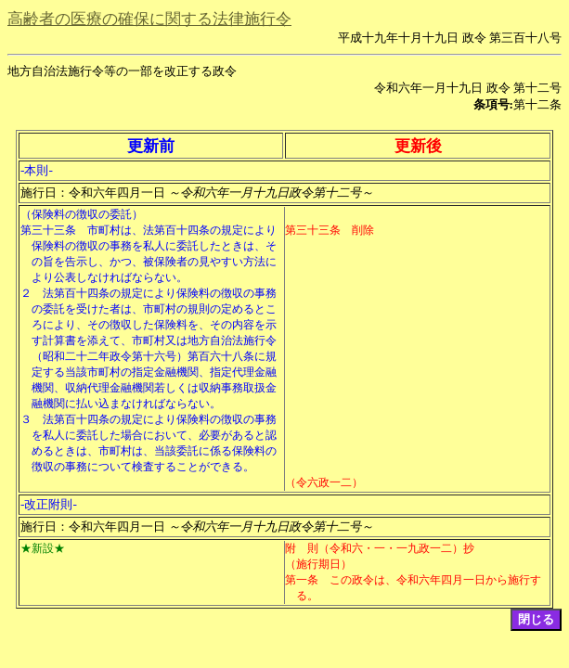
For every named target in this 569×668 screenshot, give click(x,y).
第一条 (301, 579)
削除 (363, 230)
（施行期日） (318, 564)
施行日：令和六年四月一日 (196, 192)
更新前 (151, 146)
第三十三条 (48, 230)
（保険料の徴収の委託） (81, 214)
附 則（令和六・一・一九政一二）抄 (379, 548)
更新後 (418, 146)
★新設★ (42, 548)
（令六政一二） (324, 482)
